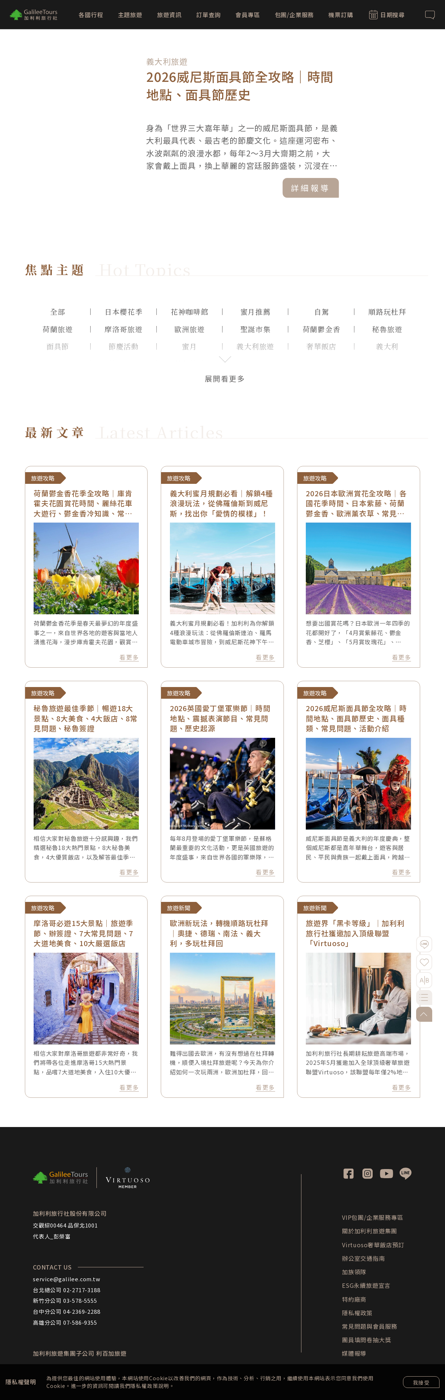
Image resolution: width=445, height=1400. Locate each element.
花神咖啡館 (190, 311)
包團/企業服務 (294, 14)
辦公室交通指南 (363, 1258)
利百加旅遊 (111, 1353)
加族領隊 (354, 1271)
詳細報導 (314, 185)
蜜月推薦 (255, 311)
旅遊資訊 (169, 14)
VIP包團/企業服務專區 (372, 1217)
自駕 (321, 311)
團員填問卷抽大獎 (366, 1339)
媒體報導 (354, 1353)
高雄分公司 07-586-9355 (65, 1322)
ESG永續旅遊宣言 (366, 1285)
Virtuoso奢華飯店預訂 (373, 1244)
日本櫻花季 (123, 311)
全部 (57, 311)
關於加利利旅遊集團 (369, 1230)
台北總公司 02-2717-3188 (66, 1290)
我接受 (421, 1382)
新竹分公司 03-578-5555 (65, 1300)
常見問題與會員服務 (369, 1326)
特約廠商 (354, 1299)
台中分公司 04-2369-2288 (66, 1311)
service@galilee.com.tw (66, 1279)
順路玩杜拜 (387, 311)
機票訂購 (340, 14)
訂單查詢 (208, 14)
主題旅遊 (130, 14)
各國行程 (91, 14)
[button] (407, 120)
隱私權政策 (144, 1385)
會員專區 (247, 14)
